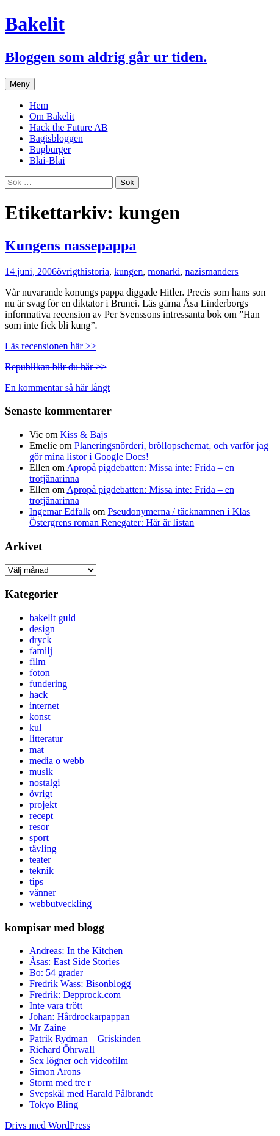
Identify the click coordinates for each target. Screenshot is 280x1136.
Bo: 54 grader (56, 972)
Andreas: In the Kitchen (76, 950)
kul (35, 728)
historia (94, 271)
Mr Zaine (47, 1027)
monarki (164, 271)
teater (40, 859)
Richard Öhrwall (62, 1049)
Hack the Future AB (68, 127)
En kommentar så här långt (57, 387)
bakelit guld (52, 618)
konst (40, 717)
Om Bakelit (51, 116)
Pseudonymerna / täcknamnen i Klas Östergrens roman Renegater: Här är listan (139, 517)
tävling (42, 848)
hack (38, 695)
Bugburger (50, 149)
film (37, 662)
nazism (199, 271)
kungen (128, 271)
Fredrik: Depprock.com (75, 994)
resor (39, 826)
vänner (42, 892)
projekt (43, 804)
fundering (48, 684)
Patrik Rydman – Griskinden (85, 1038)
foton (39, 673)
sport (39, 837)
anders (226, 271)
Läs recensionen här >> (50, 346)
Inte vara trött (55, 1005)
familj (40, 651)
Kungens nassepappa (70, 245)
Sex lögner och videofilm (78, 1060)
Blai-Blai (47, 160)
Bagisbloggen (56, 138)
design (42, 629)
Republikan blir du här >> (55, 367)
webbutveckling (60, 903)
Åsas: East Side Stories (74, 961)
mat (36, 750)
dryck (40, 640)
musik (41, 771)
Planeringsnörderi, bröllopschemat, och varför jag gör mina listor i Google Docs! (148, 451)
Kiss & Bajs (83, 434)
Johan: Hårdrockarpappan (79, 1016)
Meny (20, 84)
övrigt (68, 271)
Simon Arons (55, 1071)
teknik (41, 870)
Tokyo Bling (53, 1104)
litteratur (46, 739)
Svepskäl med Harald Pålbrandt (91, 1093)
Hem (38, 105)
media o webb (56, 761)
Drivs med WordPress (47, 1125)
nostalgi (44, 782)
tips (36, 881)
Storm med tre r (60, 1082)
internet (44, 706)
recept (41, 815)
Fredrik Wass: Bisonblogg (80, 983)
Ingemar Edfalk (59, 511)
